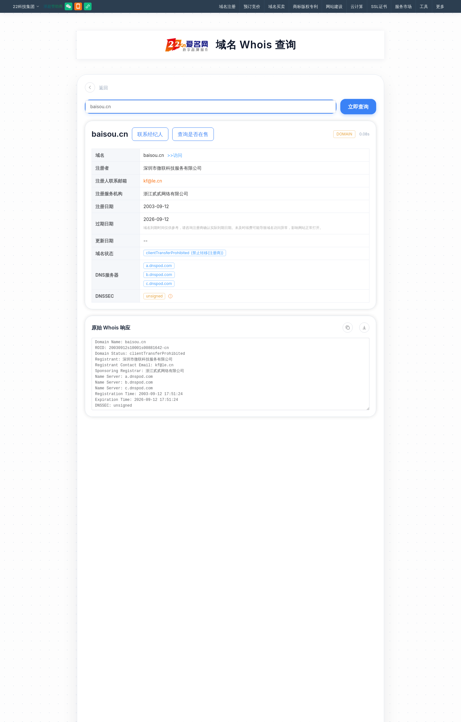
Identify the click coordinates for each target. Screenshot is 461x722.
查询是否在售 (193, 134)
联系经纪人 (150, 134)
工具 (424, 6)
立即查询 (358, 106)
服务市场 (403, 6)
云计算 (357, 6)
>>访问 (174, 155)
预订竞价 (252, 6)
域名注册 (227, 6)
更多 (440, 6)
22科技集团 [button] (26, 6)
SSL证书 (379, 6)
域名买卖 (276, 6)
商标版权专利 (305, 6)
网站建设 (334, 6)
